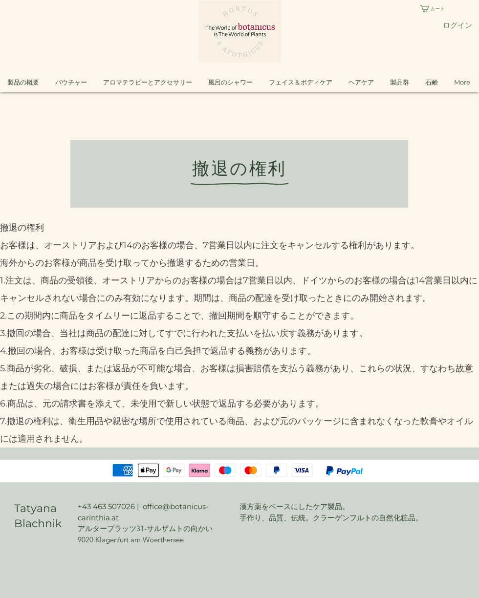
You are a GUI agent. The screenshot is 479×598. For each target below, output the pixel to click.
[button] (440, 8)
